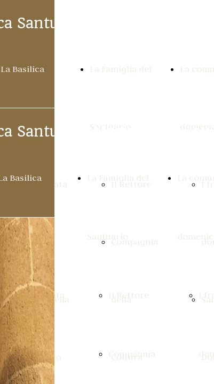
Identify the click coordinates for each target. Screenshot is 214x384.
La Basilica (22, 68)
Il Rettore (128, 295)
